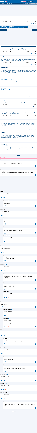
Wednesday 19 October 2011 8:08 (8, 340)
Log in (36, 1)
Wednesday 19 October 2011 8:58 (8, 293)
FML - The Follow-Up (20, 3)
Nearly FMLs (26, 3)
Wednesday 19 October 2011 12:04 (8, 311)
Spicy (7, 3)
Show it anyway (3, 250)
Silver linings (3, 132)
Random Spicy (11, 3)
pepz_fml (2, 264)
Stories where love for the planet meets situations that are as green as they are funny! (13, 27)
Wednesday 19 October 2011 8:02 (5, 376)
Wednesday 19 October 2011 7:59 (5, 193)
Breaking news (3, 120)
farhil (5, 318)
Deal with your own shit (5, 67)
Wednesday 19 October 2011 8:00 (5, 266)
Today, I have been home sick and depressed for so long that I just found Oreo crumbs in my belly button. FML (16, 81)
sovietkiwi (2, 383)
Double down (3, 88)
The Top (15, 3)
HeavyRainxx (3, 374)
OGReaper (3, 191)
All (0, 3)
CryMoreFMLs (6, 356)
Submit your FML (23, 1)
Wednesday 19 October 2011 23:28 (8, 257)
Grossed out (3, 56)
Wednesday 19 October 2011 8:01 (5, 171)
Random (3, 3)
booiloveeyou (3, 245)
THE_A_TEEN (6, 338)
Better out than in (4, 144)
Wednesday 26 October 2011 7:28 (8, 237)
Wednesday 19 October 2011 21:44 (8, 320)
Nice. (1, 109)
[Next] (24, 411)
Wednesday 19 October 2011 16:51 (8, 358)
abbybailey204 (6, 309)
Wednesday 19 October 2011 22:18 (8, 202)
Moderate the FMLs (30, 1)
